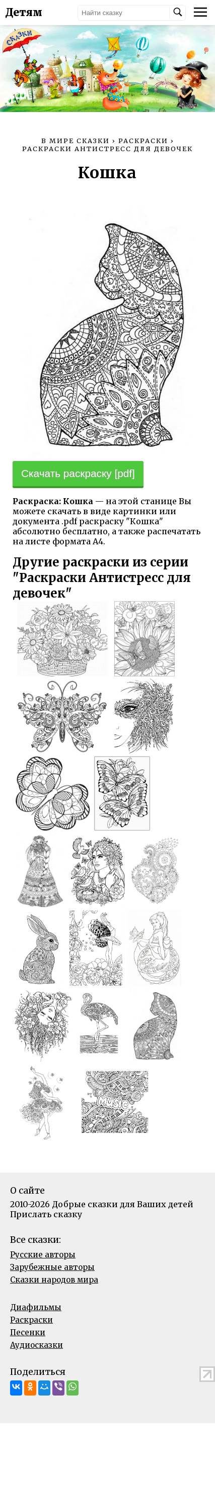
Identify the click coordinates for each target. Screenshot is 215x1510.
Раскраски (31, 1320)
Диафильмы (35, 1307)
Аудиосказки (36, 1345)
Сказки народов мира (54, 1280)
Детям (23, 12)
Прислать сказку (46, 1214)
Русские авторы (43, 1254)
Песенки (27, 1332)
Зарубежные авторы (52, 1267)
